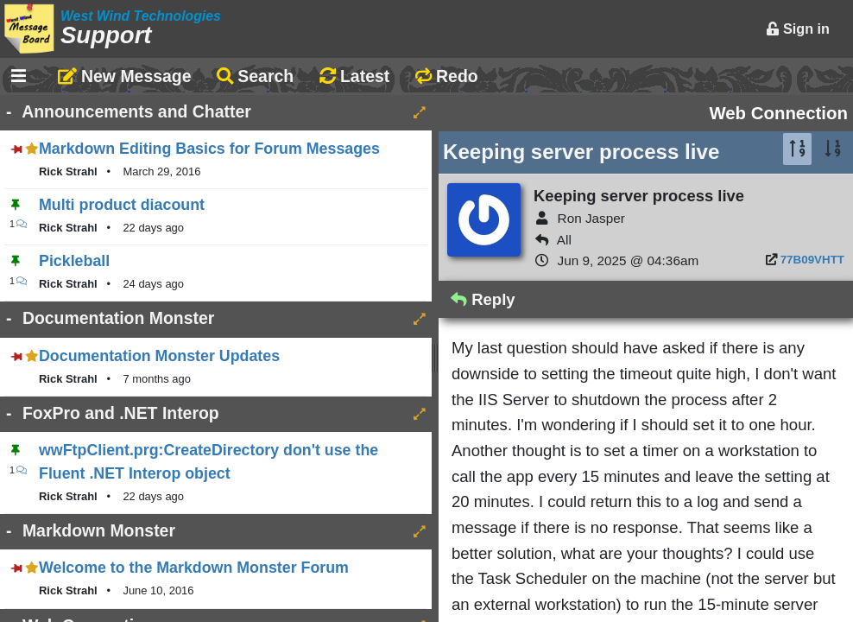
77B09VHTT (812, 259)
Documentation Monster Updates (159, 356)
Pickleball (74, 261)
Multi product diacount (122, 204)
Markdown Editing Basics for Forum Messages (209, 148)
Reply (483, 299)
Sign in (798, 28)
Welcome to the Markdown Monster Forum (194, 567)
